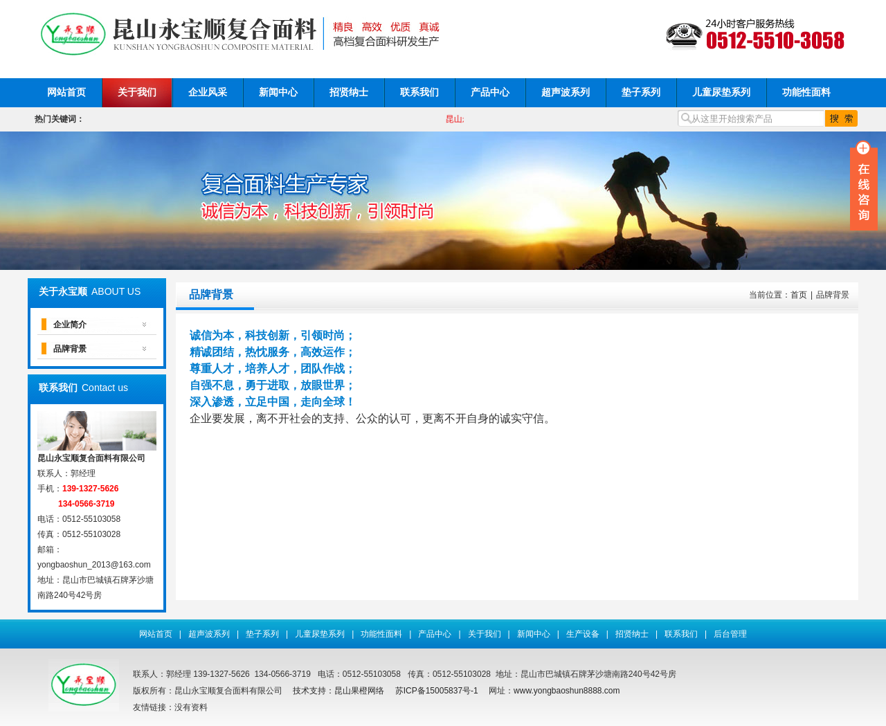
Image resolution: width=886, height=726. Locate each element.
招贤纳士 (348, 92)
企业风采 (207, 92)
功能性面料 (806, 92)
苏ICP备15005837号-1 (436, 691)
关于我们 (137, 92)
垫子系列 (641, 92)
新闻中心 (278, 92)
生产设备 (582, 634)
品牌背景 (70, 349)
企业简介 (70, 324)
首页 (798, 295)
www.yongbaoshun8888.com (567, 691)
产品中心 (490, 92)
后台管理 (730, 634)
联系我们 (419, 92)
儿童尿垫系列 (721, 92)
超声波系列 (565, 92)
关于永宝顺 (63, 292)
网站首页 (66, 92)
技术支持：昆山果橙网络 (338, 691)
